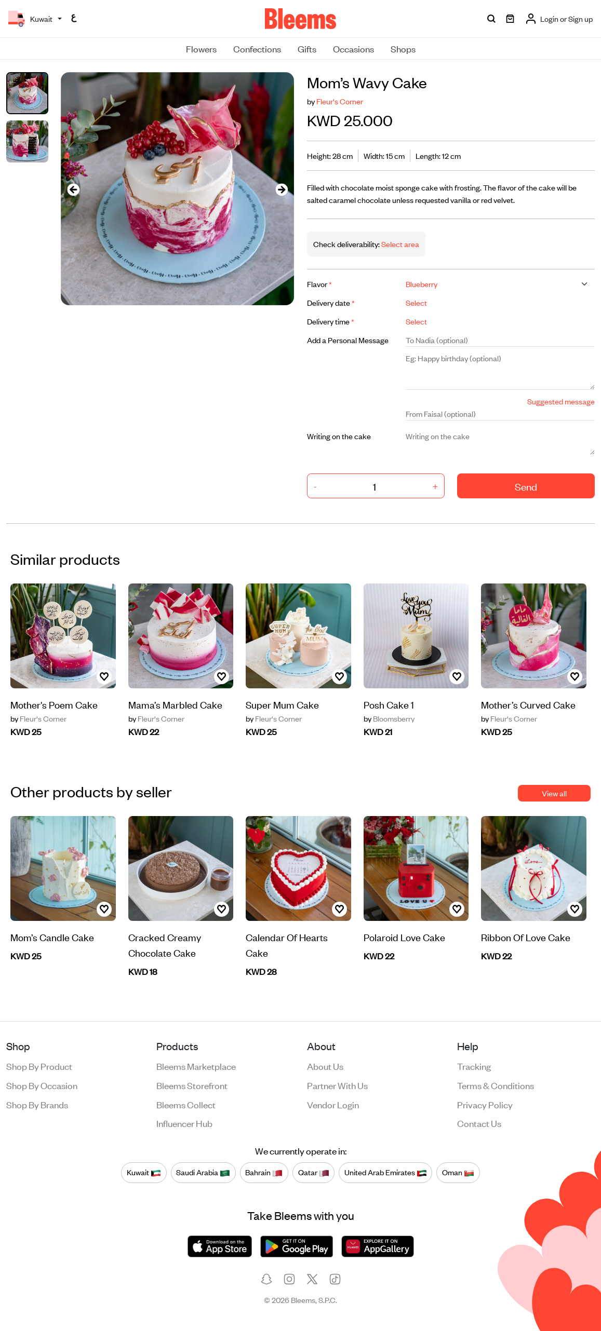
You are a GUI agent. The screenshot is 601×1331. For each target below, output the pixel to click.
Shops (403, 48)
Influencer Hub (184, 1123)
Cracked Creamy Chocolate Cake (164, 944)
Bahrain (264, 1172)
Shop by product (39, 1066)
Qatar (313, 1172)
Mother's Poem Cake (54, 704)
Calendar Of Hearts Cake (287, 944)
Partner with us (337, 1085)
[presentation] (73, 189)
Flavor (319, 283)
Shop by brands (37, 1104)
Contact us (479, 1123)
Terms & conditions (495, 1085)
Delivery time (330, 321)
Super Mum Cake (282, 704)
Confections (257, 48)
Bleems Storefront (192, 1085)
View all (554, 792)
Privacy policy (485, 1104)
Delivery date (331, 302)
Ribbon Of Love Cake (525, 936)
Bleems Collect (186, 1104)
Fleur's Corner (339, 101)
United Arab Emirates (385, 1172)
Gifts (307, 48)
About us (325, 1066)
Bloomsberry (389, 718)
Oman (458, 1172)
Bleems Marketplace (196, 1066)
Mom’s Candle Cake (52, 936)
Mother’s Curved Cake (528, 704)
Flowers (201, 48)
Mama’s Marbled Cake (175, 704)
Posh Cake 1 (389, 704)
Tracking (474, 1066)
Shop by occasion (41, 1085)
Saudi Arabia (203, 1172)
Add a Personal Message (348, 339)
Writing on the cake (339, 435)
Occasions (353, 48)
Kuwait (144, 1172)
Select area (399, 243)
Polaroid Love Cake (404, 936)
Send (526, 486)
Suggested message (561, 401)
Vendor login (333, 1104)
